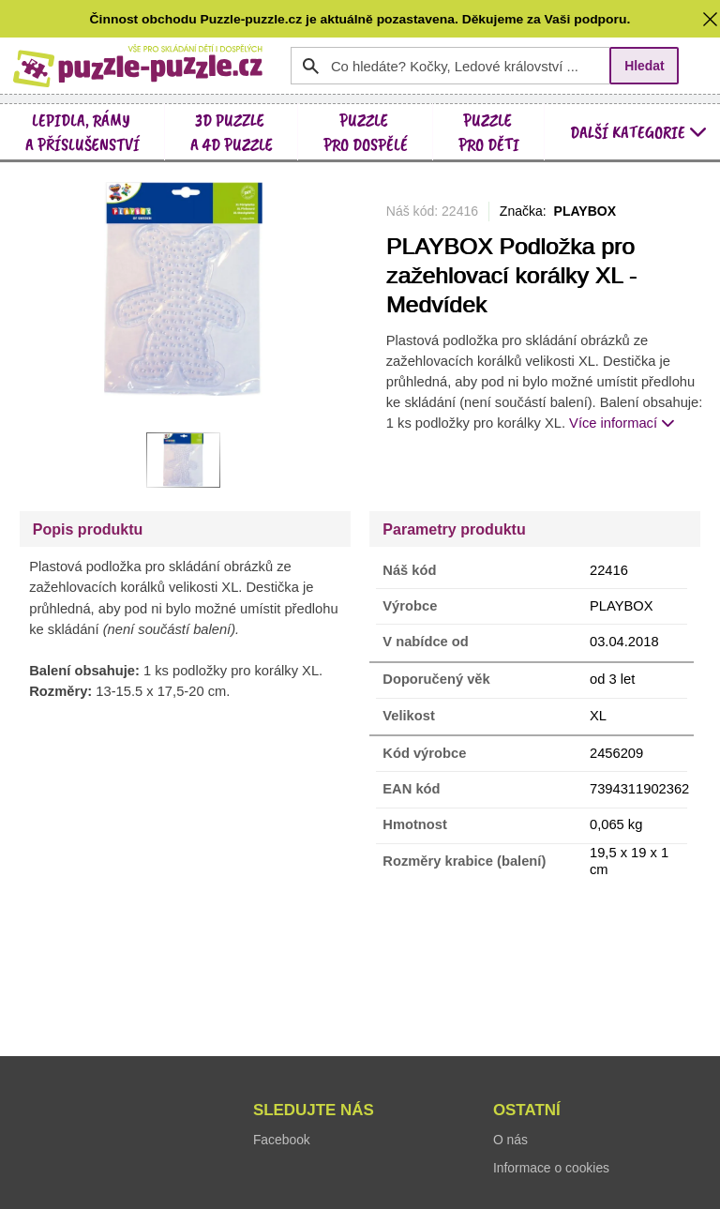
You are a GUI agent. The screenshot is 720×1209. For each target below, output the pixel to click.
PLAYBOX (585, 211)
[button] (710, 19)
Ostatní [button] (527, 1110)
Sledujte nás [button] (313, 1110)
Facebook (281, 1139)
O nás (510, 1139)
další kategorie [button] (638, 132)
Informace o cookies (551, 1167)
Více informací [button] (622, 423)
